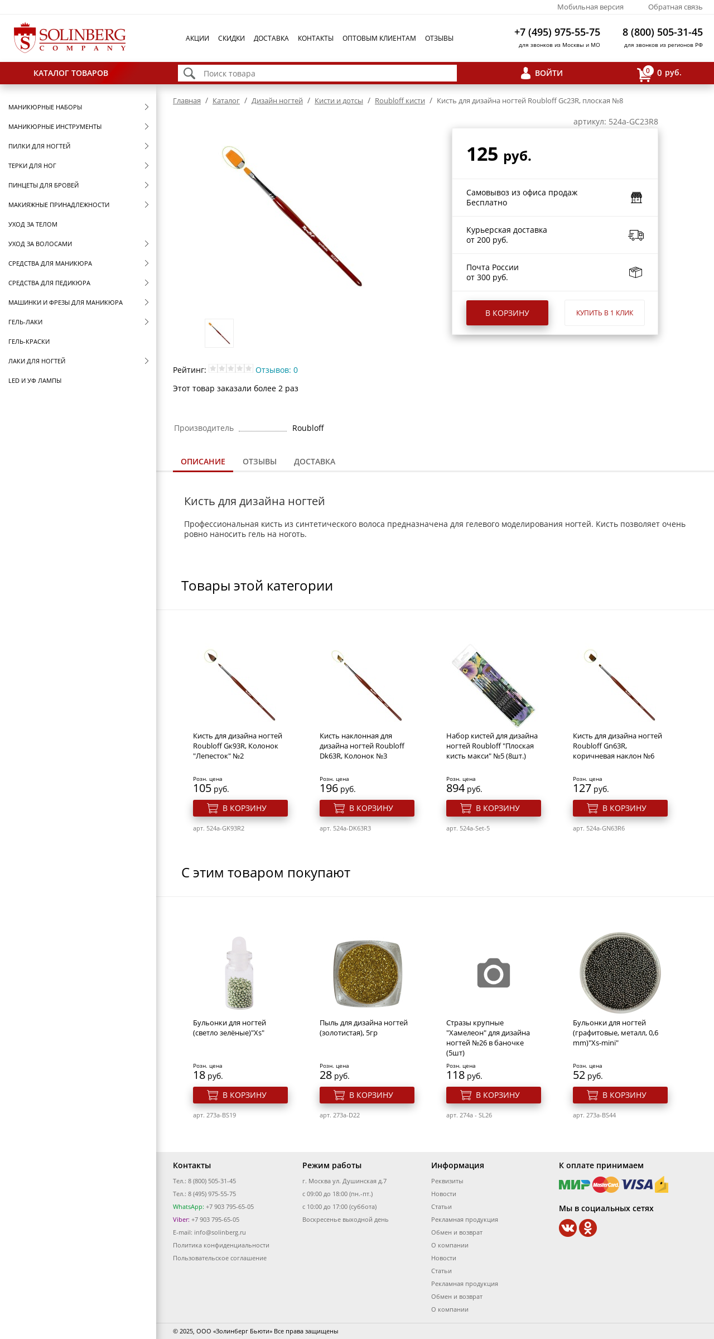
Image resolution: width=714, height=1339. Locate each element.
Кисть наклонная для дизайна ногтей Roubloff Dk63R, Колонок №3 (362, 746)
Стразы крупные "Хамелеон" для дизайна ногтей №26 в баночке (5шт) (488, 1038)
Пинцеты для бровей (43, 185)
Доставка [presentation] (314, 461)
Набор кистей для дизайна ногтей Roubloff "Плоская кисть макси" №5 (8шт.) (492, 746)
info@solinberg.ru (220, 1232)
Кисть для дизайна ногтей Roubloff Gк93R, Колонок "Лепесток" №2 (237, 746)
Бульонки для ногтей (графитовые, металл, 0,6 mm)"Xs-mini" (615, 1033)
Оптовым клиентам (379, 38)
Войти (549, 73)
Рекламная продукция (464, 1219)
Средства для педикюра (49, 283)
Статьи (441, 1206)
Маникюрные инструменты (55, 126)
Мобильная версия (590, 7)
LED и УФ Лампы (34, 380)
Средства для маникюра (50, 263)
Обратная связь (675, 7)
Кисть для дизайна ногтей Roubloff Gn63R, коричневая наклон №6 (617, 746)
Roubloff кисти (400, 100)
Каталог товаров (70, 73)
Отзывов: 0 (276, 369)
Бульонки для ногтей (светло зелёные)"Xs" (229, 1028)
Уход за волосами (40, 243)
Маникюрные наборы (45, 107)
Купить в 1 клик (604, 313)
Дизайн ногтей (277, 100)
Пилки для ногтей (39, 146)
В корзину (507, 313)
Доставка (271, 38)
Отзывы (439, 38)
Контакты (316, 38)
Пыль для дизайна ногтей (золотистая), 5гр (364, 1028)
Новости (443, 1193)
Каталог (226, 100)
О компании (450, 1245)
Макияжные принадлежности (58, 204)
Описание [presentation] (203, 461)
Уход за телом (32, 224)
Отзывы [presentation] (260, 461)
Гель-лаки (25, 322)
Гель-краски (29, 341)
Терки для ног (32, 165)
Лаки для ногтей (36, 361)
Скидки (231, 38)
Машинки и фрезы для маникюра (65, 302)
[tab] (203, 462)
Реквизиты (447, 1181)
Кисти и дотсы (339, 100)
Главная (187, 100)
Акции (197, 38)
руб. (659, 73)
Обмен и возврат (457, 1232)
